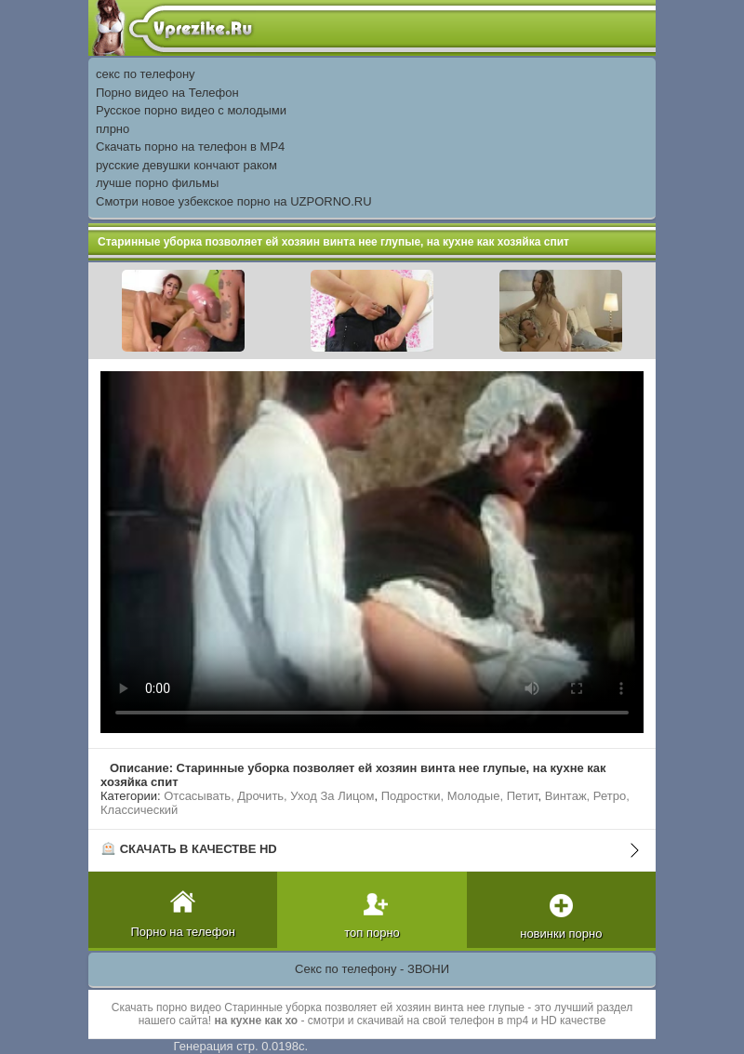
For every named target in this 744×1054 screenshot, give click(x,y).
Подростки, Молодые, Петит (459, 796)
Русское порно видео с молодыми (191, 110)
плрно (112, 129)
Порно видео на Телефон (167, 93)
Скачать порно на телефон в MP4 (190, 146)
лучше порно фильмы (157, 183)
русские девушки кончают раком (186, 165)
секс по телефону (145, 74)
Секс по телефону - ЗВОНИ (372, 969)
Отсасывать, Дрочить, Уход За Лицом (269, 796)
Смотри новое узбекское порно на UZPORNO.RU (234, 201)
